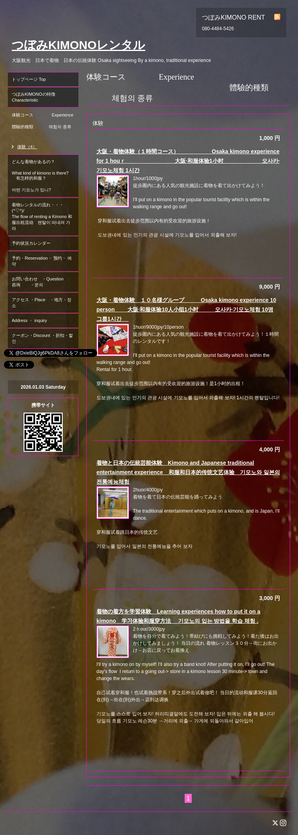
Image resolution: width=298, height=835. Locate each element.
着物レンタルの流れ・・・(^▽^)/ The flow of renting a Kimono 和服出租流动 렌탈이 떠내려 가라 (42, 216)
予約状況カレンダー (31, 243)
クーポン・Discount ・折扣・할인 (42, 338)
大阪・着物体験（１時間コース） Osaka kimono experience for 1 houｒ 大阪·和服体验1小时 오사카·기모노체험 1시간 (188, 160)
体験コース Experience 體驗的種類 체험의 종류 (45, 124)
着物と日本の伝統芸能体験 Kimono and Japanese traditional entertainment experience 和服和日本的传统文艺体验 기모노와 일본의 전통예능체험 (188, 472)
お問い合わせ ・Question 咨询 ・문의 (44, 282)
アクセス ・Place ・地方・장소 (41, 302)
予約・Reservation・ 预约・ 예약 (42, 261)
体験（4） (27, 146)
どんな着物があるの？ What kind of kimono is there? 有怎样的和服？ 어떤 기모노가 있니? (42, 175)
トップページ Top (29, 79)
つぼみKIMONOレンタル (78, 44)
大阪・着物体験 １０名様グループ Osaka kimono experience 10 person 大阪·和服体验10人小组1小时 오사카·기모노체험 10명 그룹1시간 (186, 309)
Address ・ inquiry (29, 320)
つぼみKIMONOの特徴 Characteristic (45, 97)
